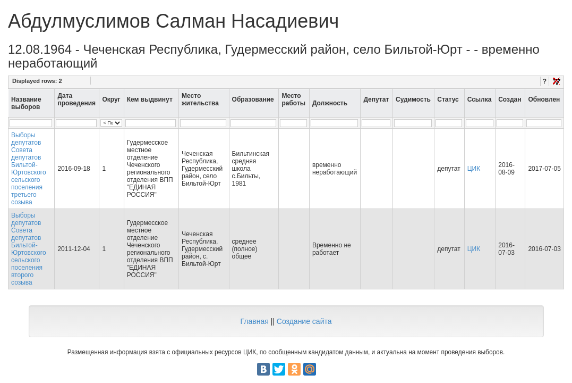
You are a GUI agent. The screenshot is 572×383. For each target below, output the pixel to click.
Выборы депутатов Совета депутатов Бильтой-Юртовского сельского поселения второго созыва (28, 249)
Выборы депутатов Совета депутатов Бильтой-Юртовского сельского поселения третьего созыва (28, 168)
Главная (254, 321)
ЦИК (474, 168)
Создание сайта (304, 321)
